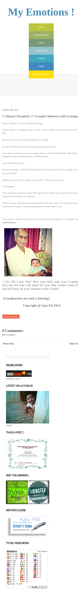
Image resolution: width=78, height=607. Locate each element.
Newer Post (8, 343)
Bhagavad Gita (41, 35)
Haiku (41, 43)
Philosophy (41, 51)
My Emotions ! (41, 12)
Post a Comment (8, 335)
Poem (41, 66)
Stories (41, 58)
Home (41, 27)
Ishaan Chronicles (41, 74)
